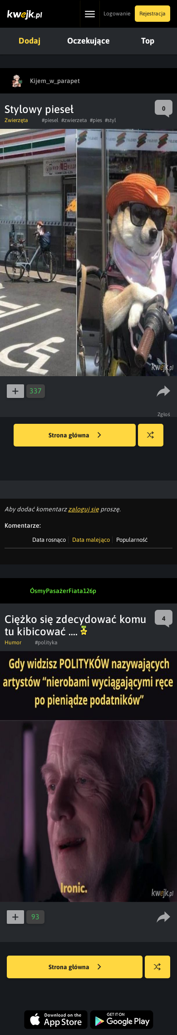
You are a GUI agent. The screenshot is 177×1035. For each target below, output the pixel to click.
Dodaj (29, 40)
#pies (96, 120)
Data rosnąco (49, 539)
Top (147, 40)
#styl (110, 120)
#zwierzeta (74, 120)
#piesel (50, 120)
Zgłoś (164, 414)
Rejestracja (152, 13)
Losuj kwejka (154, 439)
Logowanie (116, 13)
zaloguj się (83, 509)
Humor (13, 642)
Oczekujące (88, 40)
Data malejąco (91, 539)
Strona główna (75, 436)
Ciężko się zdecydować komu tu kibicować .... (75, 625)
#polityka (46, 642)
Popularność (132, 539)
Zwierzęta (16, 120)
